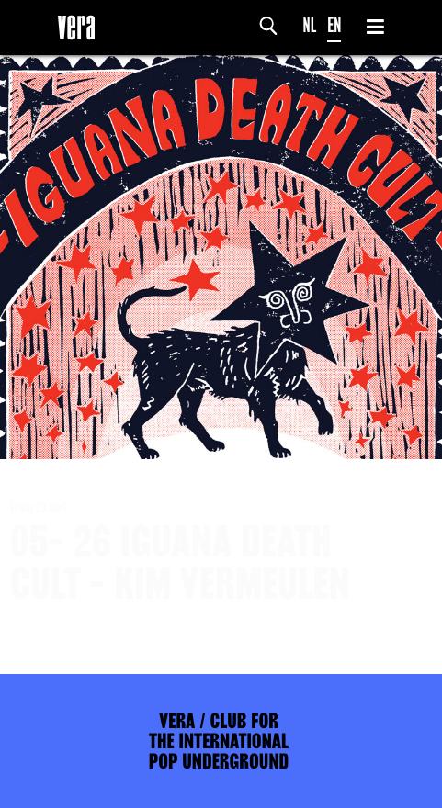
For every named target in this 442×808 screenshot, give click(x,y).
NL (310, 25)
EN (334, 25)
